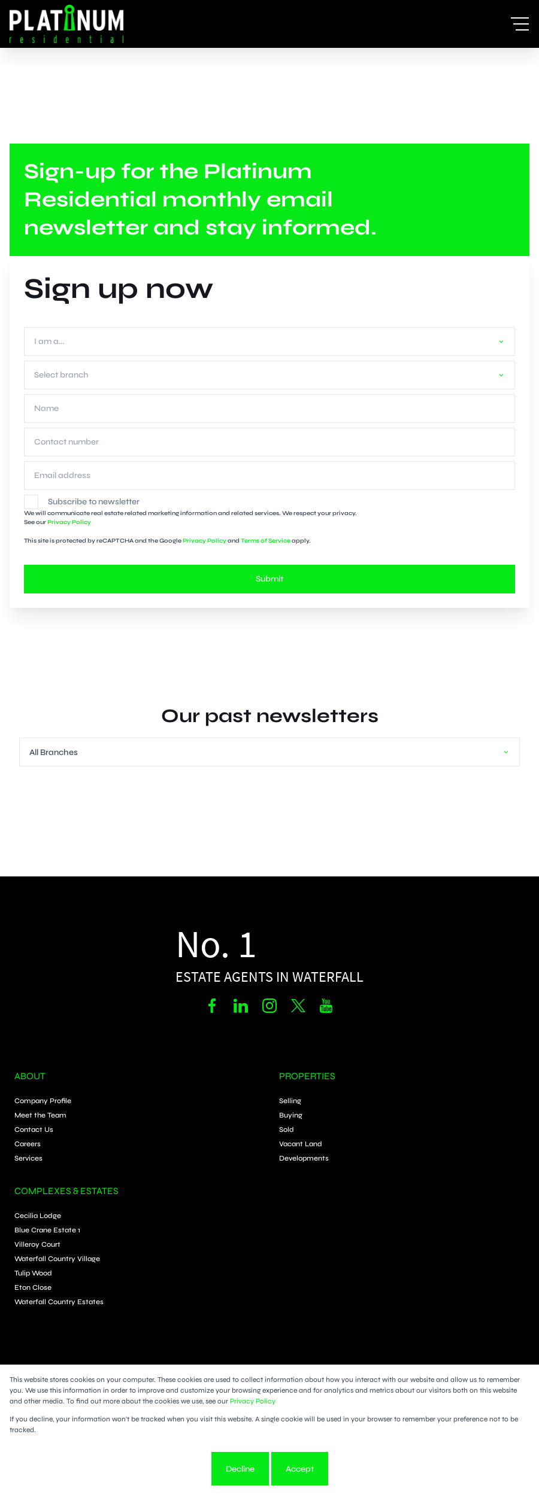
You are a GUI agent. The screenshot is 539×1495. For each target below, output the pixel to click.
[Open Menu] (519, 24)
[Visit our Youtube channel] (327, 1005)
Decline (240, 1469)
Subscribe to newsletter (94, 502)
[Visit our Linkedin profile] (241, 1005)
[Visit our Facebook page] (212, 1005)
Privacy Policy (69, 522)
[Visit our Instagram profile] (269, 1005)
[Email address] (269, 475)
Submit (269, 579)
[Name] (269, 408)
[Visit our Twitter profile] (298, 1005)
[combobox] (267, 341)
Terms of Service (265, 540)
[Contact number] (269, 442)
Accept (300, 1469)
